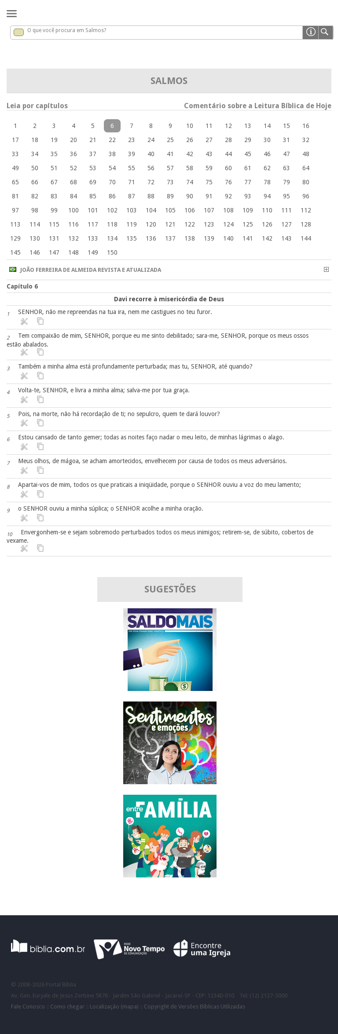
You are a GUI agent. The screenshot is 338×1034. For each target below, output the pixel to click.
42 (189, 153)
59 (209, 168)
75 (209, 182)
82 (34, 196)
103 (131, 210)
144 (306, 238)
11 (209, 125)
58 (189, 168)
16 (305, 125)
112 (306, 210)
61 (247, 168)
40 (150, 153)
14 (267, 125)
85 (92, 196)
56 (150, 168)
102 (112, 210)
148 (73, 252)
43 (209, 153)
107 (209, 210)
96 (305, 196)
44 (228, 153)
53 (92, 168)
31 (286, 139)
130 (34, 238)
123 (209, 224)
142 (267, 238)
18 (34, 139)
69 (92, 182)
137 (170, 238)
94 (267, 196)
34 (34, 153)
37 (92, 153)
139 (209, 238)
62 (267, 168)
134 (112, 238)
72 (150, 182)
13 (247, 125)
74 (189, 182)
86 (112, 196)
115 (54, 224)
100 (73, 210)
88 (150, 196)
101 (93, 210)
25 (170, 139)
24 (150, 139)
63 (286, 168)
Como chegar (67, 1006)
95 (286, 196)
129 (15, 238)
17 (15, 139)
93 (247, 196)
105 (170, 210)
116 (73, 224)
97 (15, 210)
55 (131, 168)
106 (189, 210)
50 (34, 168)
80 (305, 182)
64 (305, 168)
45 (247, 153)
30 (267, 139)
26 (189, 139)
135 (131, 238)
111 (286, 210)
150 (112, 252)
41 (170, 153)
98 (34, 210)
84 (73, 196)
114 (34, 224)
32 (305, 139)
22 (112, 139)
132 (73, 238)
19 (54, 139)
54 (112, 168)
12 (228, 125)
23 (131, 139)
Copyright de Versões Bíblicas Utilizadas (194, 1006)
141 (247, 238)
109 (247, 210)
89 (170, 196)
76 (228, 182)
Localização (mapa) (114, 1006)
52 (73, 168)
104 (151, 210)
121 (170, 224)
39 (131, 153)
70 (112, 182)
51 (54, 168)
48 (305, 153)
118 (112, 224)
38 (112, 153)
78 (267, 182)
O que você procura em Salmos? (66, 30)
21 (92, 139)
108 (228, 210)
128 (306, 224)
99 (54, 210)
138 (189, 238)
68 (73, 182)
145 (15, 252)
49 (15, 168)
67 (54, 182)
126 (267, 224)
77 (247, 182)
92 (228, 196)
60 (228, 168)
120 (151, 224)
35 (54, 153)
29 (247, 139)
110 (267, 210)
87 (131, 196)
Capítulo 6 (22, 286)
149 (93, 252)
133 (93, 238)
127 (286, 224)
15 (286, 125)
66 (34, 182)
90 (189, 196)
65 (15, 182)
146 (34, 252)
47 (286, 153)
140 (228, 238)
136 (151, 238)
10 (189, 125)
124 (228, 224)
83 (54, 196)
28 (228, 139)
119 (131, 224)
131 (54, 238)
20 (73, 139)
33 (15, 153)
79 (286, 182)
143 (286, 238)
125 (247, 224)
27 (209, 139)
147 (54, 252)
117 (93, 224)
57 (170, 168)
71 (131, 182)
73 (170, 182)
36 (73, 153)
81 (15, 196)
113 (15, 224)
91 (209, 196)
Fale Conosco (28, 1006)
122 (189, 224)
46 (267, 153)
